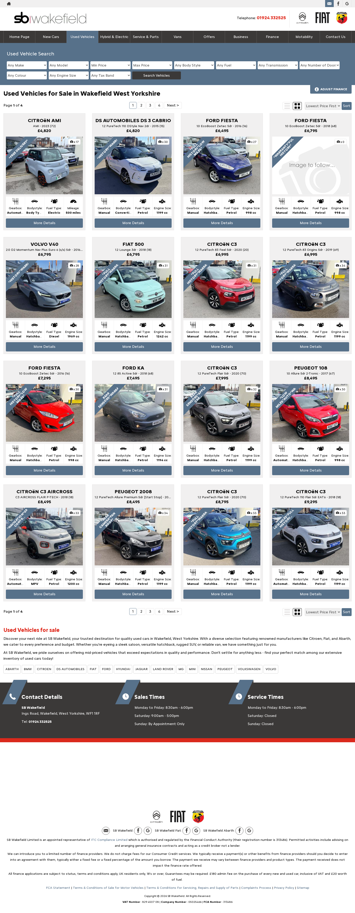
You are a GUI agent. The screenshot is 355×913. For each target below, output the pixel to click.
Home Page (19, 37)
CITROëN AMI (44, 120)
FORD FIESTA (222, 120)
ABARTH (12, 669)
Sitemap (303, 888)
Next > (173, 105)
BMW (28, 669)
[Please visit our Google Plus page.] (347, 3)
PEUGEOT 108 (310, 368)
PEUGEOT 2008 (133, 492)
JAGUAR (141, 669)
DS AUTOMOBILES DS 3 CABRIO (133, 120)
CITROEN (44, 669)
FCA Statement (58, 888)
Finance (272, 37)
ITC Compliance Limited (109, 840)
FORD (106, 669)
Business (240, 37)
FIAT (93, 669)
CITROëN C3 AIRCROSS (44, 492)
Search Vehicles (156, 75)
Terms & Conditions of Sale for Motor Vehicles (108, 888)
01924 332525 (271, 17)
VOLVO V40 (44, 244)
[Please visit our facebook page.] (338, 3)
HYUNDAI (123, 669)
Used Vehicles (82, 37)
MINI (192, 669)
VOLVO (271, 669)
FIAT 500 (133, 244)
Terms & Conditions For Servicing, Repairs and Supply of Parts (192, 888)
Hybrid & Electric (114, 37)
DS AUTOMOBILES (70, 669)
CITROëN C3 (222, 244)
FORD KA (133, 368)
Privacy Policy (284, 888)
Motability (304, 37)
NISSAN (206, 669)
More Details (44, 223)
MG (181, 669)
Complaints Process (256, 888)
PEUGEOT (225, 669)
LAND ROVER (163, 669)
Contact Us (335, 37)
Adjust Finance (333, 89)
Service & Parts (146, 37)
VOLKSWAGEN (249, 669)
